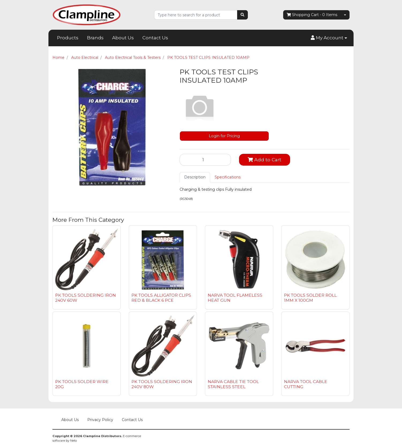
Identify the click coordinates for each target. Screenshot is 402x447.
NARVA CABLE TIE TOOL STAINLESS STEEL (233, 384)
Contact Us (155, 37)
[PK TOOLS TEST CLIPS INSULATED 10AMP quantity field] (205, 160)
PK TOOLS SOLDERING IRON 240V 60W (85, 298)
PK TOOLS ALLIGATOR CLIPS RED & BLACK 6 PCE (161, 298)
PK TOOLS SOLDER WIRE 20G (82, 384)
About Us (123, 37)
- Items (312, 15)
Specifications (228, 177)
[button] (329, 38)
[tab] (195, 177)
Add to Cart (264, 159)
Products (67, 37)
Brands (95, 37)
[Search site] (242, 15)
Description (195, 177)
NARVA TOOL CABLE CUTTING (305, 384)
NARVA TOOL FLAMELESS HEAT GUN (235, 298)
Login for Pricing (224, 135)
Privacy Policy (100, 419)
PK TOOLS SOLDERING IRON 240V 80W (161, 384)
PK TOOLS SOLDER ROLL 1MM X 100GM (310, 298)
